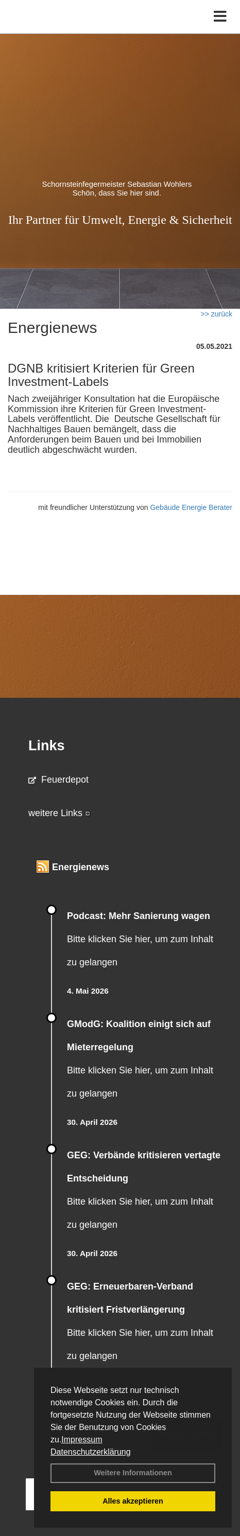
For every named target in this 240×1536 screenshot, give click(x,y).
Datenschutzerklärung (90, 1451)
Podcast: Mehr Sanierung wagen (138, 916)
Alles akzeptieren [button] (132, 1501)
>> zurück (216, 314)
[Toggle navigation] (220, 16)
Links (46, 745)
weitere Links (59, 813)
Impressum (81, 1439)
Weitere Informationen (133, 1473)
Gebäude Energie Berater (191, 507)
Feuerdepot (58, 779)
